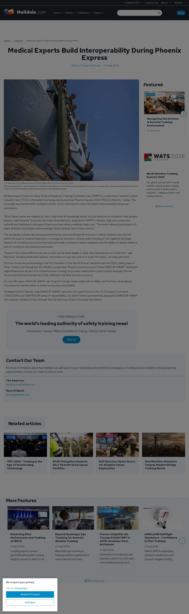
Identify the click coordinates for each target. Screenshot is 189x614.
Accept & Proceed (30, 599)
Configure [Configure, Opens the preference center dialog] (30, 607)
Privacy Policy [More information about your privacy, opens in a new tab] (21, 593)
